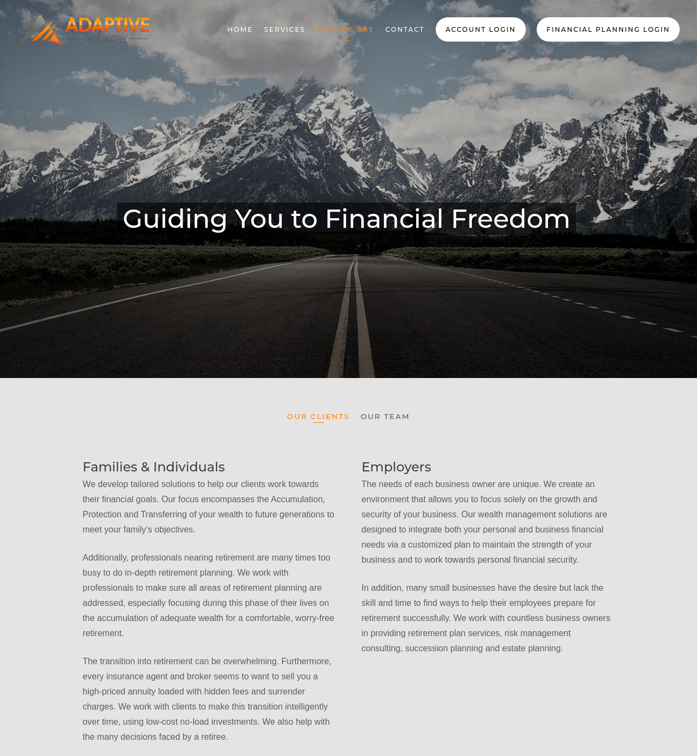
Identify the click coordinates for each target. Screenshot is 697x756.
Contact (405, 29)
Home (240, 29)
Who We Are (345, 29)
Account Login (480, 29)
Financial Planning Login (608, 29)
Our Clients (318, 417)
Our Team (385, 417)
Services (284, 29)
